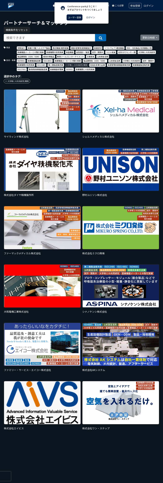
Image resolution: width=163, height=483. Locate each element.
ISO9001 (21, 60)
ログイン (149, 5)
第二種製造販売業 (55, 65)
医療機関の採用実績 (54, 52)
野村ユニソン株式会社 (94, 195)
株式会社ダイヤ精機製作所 (19, 195)
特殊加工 (21, 48)
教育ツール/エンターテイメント (70, 56)
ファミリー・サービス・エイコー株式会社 (27, 370)
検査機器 (69, 52)
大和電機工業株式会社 (16, 311)
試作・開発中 (97, 52)
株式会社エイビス (14, 428)
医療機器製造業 (34, 60)
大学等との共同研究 (146, 52)
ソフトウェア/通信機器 (114, 48)
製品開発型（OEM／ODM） (29, 56)
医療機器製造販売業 (141, 65)
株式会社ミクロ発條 (93, 253)
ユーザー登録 (74, 17)
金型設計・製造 (82, 52)
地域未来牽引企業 (97, 65)
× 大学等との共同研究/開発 (17, 81)
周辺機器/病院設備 (60, 48)
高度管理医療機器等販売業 (119, 65)
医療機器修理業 (56, 69)
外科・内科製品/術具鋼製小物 (139, 48)
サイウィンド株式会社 (16, 136)
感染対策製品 (48, 56)
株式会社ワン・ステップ (96, 428)
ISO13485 (41, 65)
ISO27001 (22, 69)
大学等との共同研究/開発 (76, 65)
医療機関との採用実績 (85, 69)
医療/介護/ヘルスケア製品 (39, 48)
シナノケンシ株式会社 (94, 311)
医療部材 (98, 48)
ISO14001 (47, 60)
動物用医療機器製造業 (38, 69)
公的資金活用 (102, 56)
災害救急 (90, 56)
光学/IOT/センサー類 (127, 52)
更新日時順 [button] (148, 37)
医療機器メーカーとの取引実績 (31, 52)
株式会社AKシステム (93, 370)
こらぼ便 (118, 5)
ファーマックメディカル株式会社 (22, 253)
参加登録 (135, 5)
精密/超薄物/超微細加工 (81, 48)
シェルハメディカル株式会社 (98, 136)
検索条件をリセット (17, 30)
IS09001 (69, 69)
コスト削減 (110, 52)
